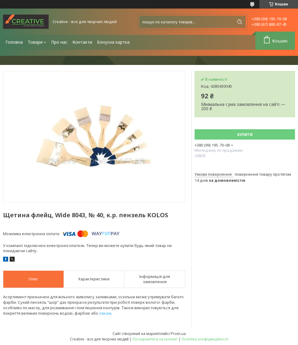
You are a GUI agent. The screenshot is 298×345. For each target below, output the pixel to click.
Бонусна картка (113, 42)
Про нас (59, 42)
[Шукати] (240, 22)
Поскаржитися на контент (155, 339)
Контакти (82, 42)
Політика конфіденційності (205, 339)
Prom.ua (178, 333)
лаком (105, 313)
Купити (245, 134)
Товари (35, 42)
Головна (14, 42)
